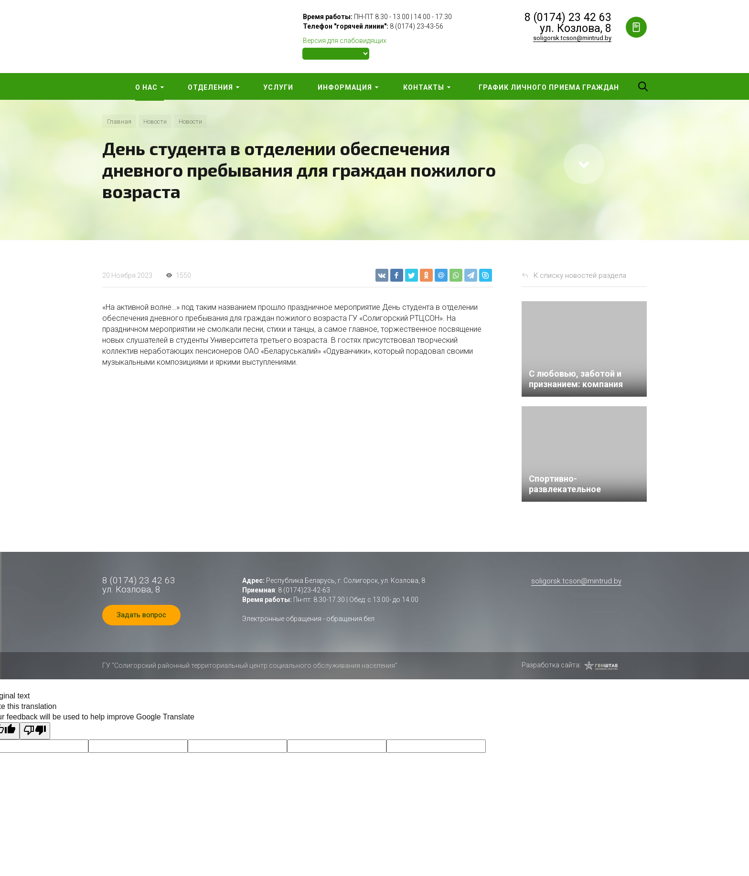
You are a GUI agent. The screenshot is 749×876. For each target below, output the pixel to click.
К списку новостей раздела (580, 275)
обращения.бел (350, 619)
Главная (119, 121)
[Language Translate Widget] (335, 54)
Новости (155, 121)
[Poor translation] (35, 730)
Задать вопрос (141, 615)
